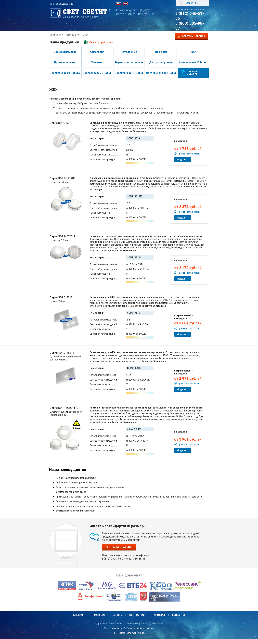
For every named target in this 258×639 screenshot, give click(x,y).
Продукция (77, 36)
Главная (58, 36)
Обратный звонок (191, 36)
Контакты (155, 36)
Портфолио (115, 36)
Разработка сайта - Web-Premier (129, 633)
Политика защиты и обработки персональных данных (129, 628)
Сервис (96, 36)
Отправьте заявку (118, 547)
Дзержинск (68, 3)
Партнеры (136, 36)
